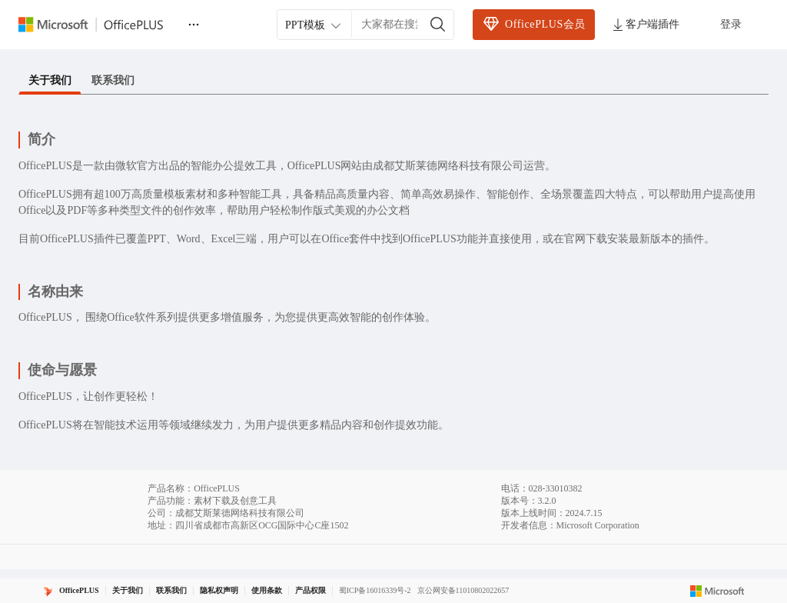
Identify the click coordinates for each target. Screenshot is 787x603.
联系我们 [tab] (112, 80)
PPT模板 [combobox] (314, 25)
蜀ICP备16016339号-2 (375, 590)
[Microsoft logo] (717, 590)
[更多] (193, 24)
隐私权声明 (219, 590)
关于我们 (127, 590)
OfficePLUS (79, 590)
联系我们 (171, 590)
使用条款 (266, 590)
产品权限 (310, 590)
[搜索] (438, 24)
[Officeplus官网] (99, 24)
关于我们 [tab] (49, 80)
